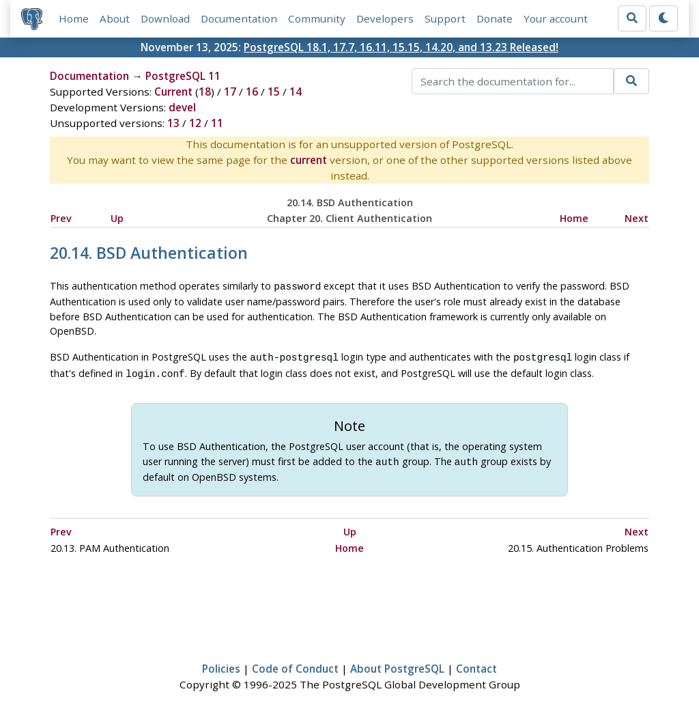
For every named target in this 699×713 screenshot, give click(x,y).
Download (165, 18)
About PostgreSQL (397, 663)
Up (117, 218)
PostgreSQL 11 (182, 76)
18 (205, 91)
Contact (476, 663)
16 (252, 91)
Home (74, 18)
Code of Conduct (295, 663)
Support (445, 18)
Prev (61, 218)
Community (316, 18)
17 (230, 91)
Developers (385, 18)
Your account (556, 18)
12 (195, 123)
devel (182, 107)
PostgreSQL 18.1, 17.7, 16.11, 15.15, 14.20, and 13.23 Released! (401, 47)
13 (173, 123)
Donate (494, 18)
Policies (221, 663)
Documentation (239, 18)
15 (274, 91)
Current (173, 91)
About (115, 18)
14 (295, 91)
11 (217, 123)
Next (636, 218)
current (308, 160)
